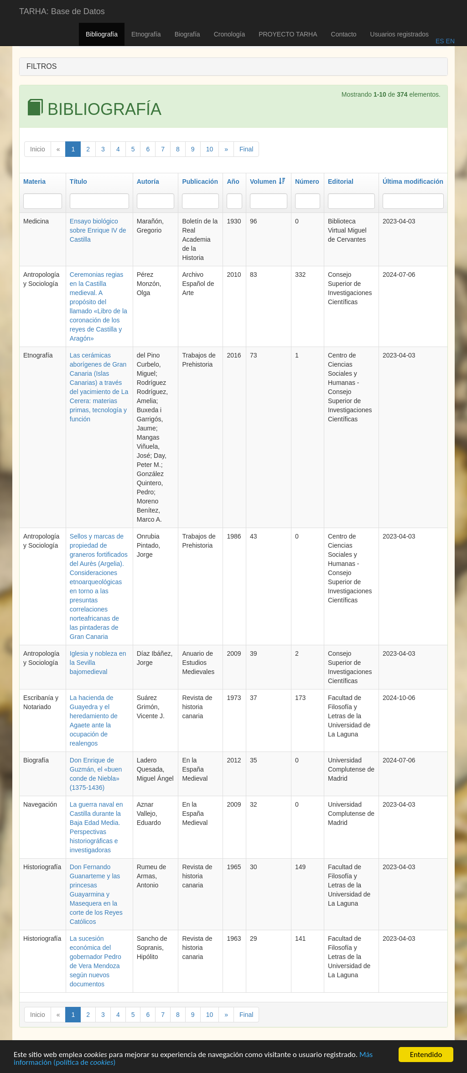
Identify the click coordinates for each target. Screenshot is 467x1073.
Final (246, 149)
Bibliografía (102, 34)
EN (449, 41)
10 (209, 149)
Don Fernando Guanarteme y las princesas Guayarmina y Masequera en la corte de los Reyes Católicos (96, 894)
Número (307, 181)
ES (440, 41)
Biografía (187, 34)
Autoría (148, 181)
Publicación (200, 181)
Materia (34, 181)
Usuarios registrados (399, 34)
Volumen (267, 181)
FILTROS (41, 66)
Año (233, 181)
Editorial (340, 181)
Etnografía (146, 34)
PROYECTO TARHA (288, 34)
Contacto (344, 34)
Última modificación (413, 181)
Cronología (229, 34)
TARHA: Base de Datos (62, 11)
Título (78, 181)
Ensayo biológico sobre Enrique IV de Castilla (98, 230)
